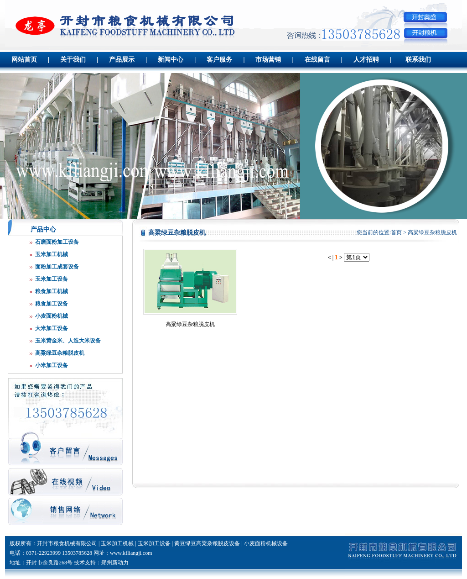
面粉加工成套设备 (57, 266)
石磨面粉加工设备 (57, 242)
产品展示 (122, 59)
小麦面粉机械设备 (266, 543)
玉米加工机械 (51, 254)
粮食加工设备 (51, 303)
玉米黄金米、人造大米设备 (68, 340)
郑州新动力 (115, 562)
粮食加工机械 (51, 291)
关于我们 (73, 59)
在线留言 (317, 59)
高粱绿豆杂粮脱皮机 (59, 353)
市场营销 (268, 59)
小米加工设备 (51, 365)
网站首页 (24, 59)
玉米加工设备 (51, 279)
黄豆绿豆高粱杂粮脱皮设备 (207, 543)
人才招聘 (366, 59)
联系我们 (418, 59)
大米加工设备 (51, 328)
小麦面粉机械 (51, 316)
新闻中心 (170, 59)
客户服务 (219, 59)
